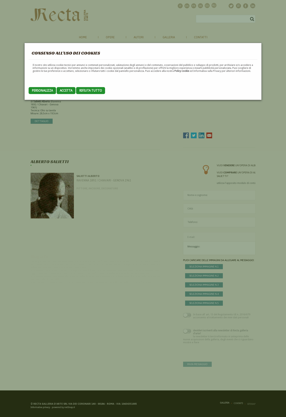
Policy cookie (181, 70)
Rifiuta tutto (90, 90)
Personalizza (42, 90)
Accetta (66, 90)
